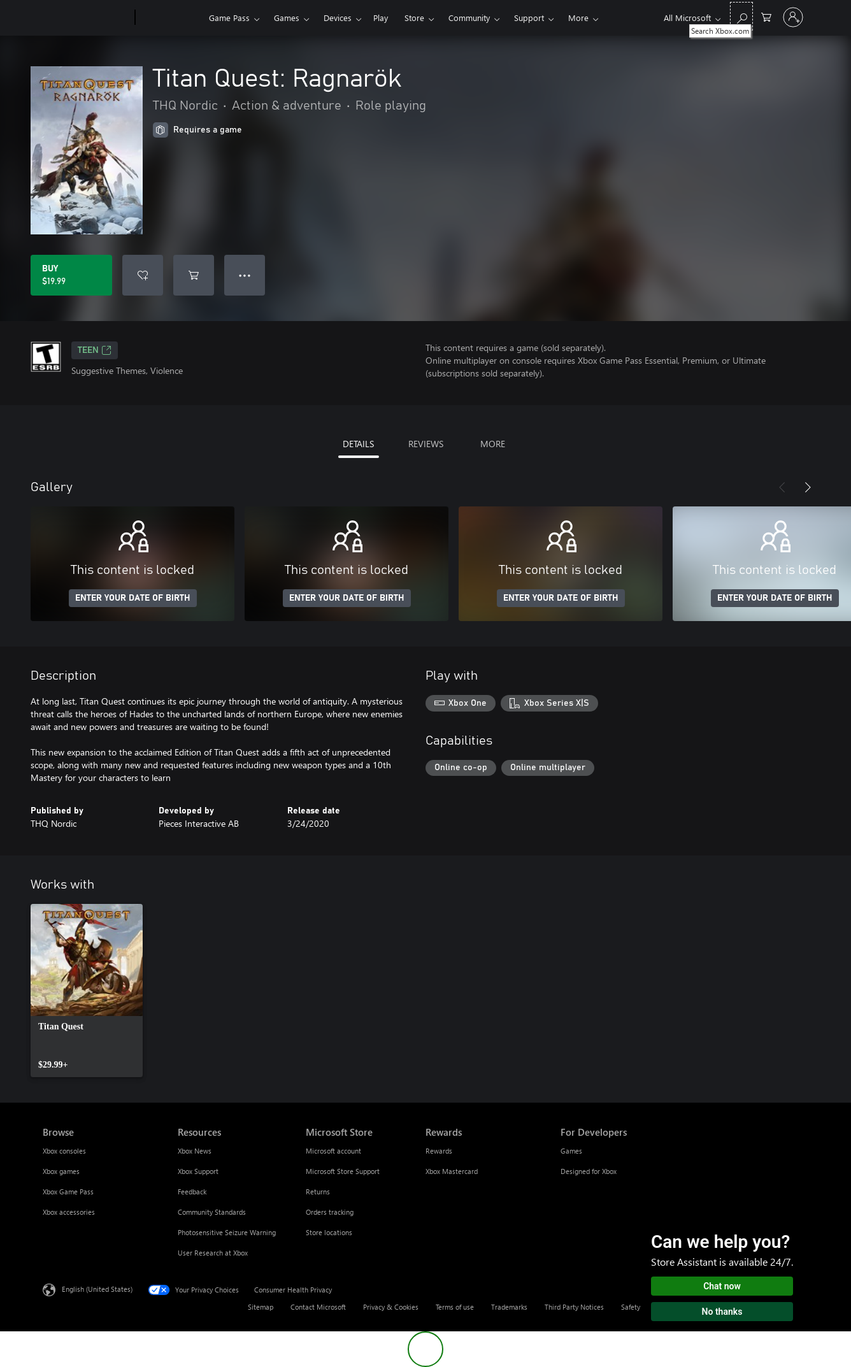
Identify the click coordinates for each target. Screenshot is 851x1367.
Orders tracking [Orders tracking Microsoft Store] (330, 1212)
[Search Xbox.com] (741, 16)
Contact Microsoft (318, 1307)
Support (529, 17)
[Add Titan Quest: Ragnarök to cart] (193, 275)
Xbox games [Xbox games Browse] (61, 1171)
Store (414, 17)
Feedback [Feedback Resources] (192, 1191)
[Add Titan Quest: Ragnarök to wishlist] (142, 275)
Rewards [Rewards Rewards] (439, 1151)
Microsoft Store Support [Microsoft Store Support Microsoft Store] (343, 1171)
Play (380, 17)
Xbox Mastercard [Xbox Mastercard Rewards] (452, 1171)
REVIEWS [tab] (425, 444)
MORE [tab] (492, 444)
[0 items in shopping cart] (766, 16)
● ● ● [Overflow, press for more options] (245, 274)
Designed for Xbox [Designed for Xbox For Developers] (589, 1171)
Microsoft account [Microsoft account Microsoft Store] (333, 1151)
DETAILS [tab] (358, 444)
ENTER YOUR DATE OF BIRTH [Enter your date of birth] (132, 598)
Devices (338, 17)
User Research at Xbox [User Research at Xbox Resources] (213, 1253)
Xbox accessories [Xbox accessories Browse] (69, 1212)
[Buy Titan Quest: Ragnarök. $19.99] (71, 275)
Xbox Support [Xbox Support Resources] (198, 1171)
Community (469, 17)
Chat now (722, 1286)
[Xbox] (170, 18)
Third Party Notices (574, 1307)
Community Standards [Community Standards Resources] (212, 1212)
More (578, 17)
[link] (87, 990)
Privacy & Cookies (390, 1307)
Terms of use (455, 1307)
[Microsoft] (86, 18)
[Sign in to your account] (793, 17)
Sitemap (260, 1307)
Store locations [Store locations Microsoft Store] (329, 1232)
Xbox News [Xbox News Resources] (194, 1151)
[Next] (807, 487)
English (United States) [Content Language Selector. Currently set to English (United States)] (97, 1289)
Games (286, 17)
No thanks (722, 1311)
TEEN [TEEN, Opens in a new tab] (94, 350)
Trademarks (509, 1307)
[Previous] (782, 487)
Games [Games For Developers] (571, 1151)
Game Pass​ (229, 17)
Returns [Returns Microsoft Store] (318, 1191)
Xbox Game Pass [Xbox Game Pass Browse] (68, 1191)
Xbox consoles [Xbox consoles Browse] (64, 1151)
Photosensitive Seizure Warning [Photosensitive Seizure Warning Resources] (227, 1232)
